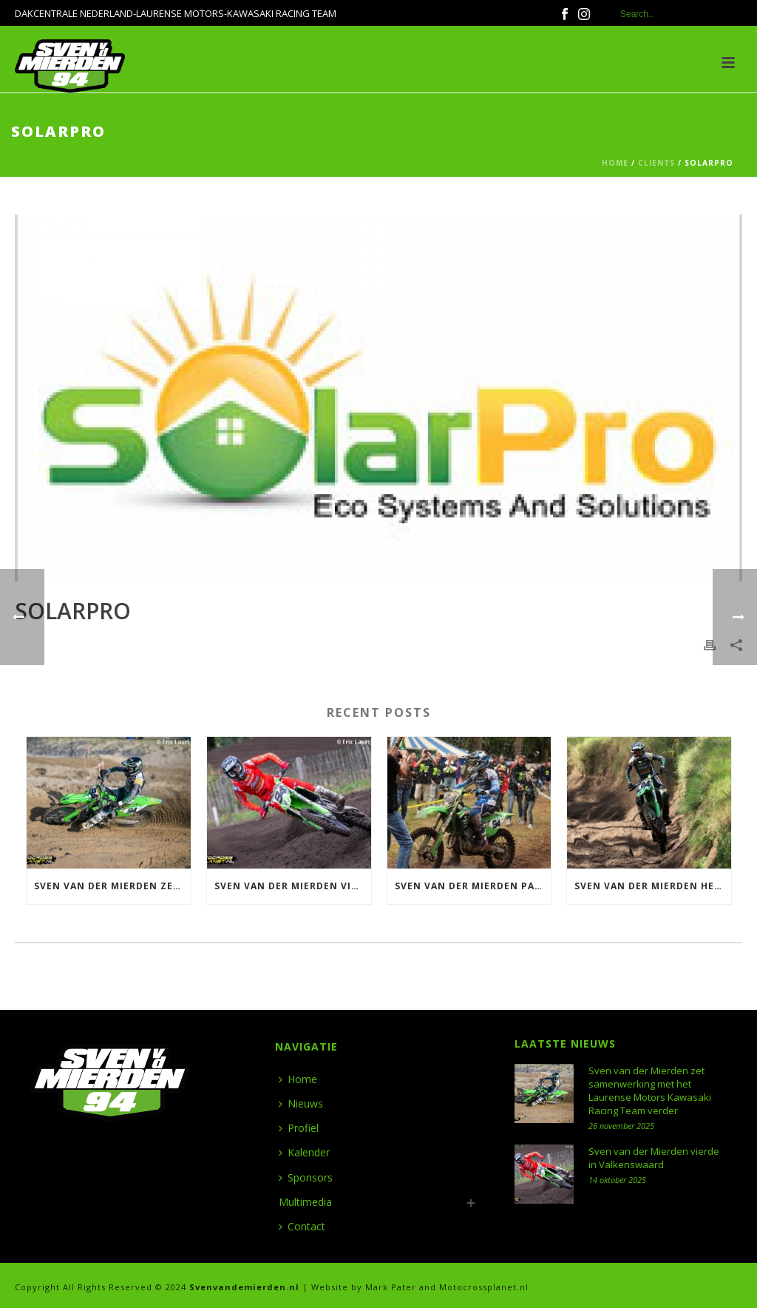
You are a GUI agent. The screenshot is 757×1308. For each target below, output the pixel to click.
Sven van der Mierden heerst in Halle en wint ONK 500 (652, 886)
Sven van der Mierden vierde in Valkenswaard (292, 886)
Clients (656, 163)
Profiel (299, 1128)
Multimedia (305, 1202)
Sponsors (306, 1177)
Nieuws (301, 1103)
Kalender (304, 1152)
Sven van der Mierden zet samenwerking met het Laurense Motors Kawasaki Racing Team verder (112, 886)
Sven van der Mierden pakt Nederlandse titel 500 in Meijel (473, 886)
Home (615, 163)
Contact (302, 1226)
